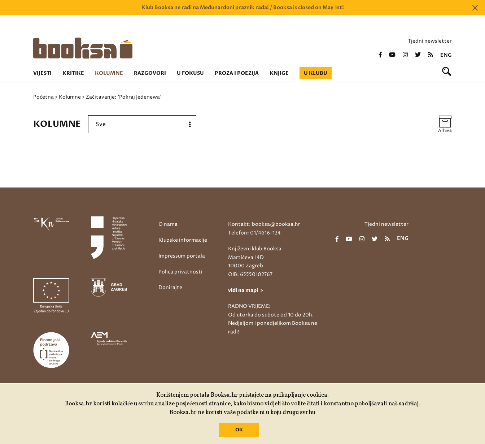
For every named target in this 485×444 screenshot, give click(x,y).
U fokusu (190, 73)
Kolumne (109, 73)
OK (239, 430)
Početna (43, 97)
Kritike (73, 73)
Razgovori (150, 73)
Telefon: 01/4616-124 (254, 232)
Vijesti (42, 73)
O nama (168, 224)
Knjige (279, 73)
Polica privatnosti (180, 271)
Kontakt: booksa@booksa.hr (264, 224)
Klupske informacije (182, 240)
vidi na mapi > (245, 290)
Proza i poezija (237, 73)
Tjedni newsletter (430, 41)
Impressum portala (181, 256)
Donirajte (170, 287)
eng (446, 55)
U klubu (315, 73)
